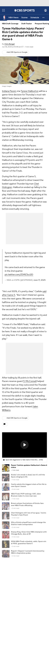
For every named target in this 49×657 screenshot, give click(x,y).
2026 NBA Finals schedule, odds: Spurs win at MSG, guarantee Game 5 (28, 542)
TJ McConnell (30, 381)
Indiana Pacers (9, 91)
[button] (43, 17)
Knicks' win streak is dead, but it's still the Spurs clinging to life (28, 476)
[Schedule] (34, 17)
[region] (24, 445)
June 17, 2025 (39, 280)
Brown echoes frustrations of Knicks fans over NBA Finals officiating (27, 504)
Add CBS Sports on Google (17, 52)
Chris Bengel (9, 44)
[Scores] (24, 17)
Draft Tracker (26, 24)
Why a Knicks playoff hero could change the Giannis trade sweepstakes (28, 523)
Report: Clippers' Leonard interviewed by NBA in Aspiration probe (27, 552)
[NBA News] (13, 17)
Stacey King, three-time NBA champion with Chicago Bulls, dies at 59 (29, 533)
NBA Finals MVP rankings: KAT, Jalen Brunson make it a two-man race (26, 495)
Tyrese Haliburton (29, 91)
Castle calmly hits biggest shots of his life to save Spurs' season (28, 485)
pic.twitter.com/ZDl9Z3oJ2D (19, 274)
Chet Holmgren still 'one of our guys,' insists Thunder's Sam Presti (28, 514)
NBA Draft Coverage (10, 24)
